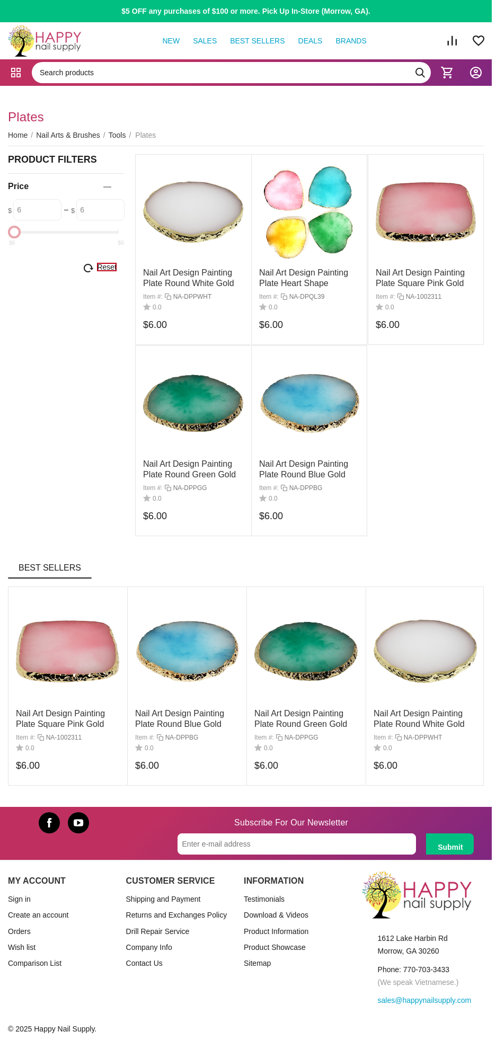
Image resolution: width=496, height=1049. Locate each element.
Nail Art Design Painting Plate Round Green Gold (300, 718)
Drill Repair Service (158, 931)
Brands (350, 41)
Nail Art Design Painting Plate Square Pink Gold (60, 718)
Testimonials (264, 899)
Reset (107, 267)
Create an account (38, 915)
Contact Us (144, 963)
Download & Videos (276, 915)
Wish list (22, 947)
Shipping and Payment (163, 899)
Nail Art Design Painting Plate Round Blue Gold (179, 718)
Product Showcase (275, 947)
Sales (205, 41)
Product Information (276, 931)
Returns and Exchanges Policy (176, 915)
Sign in (19, 899)
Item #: (153, 297)
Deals (310, 41)
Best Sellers (257, 41)
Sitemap (257, 963)
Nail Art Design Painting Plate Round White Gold (419, 718)
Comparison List (34, 963)
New (171, 41)
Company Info (149, 947)
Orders (19, 931)
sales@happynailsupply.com (425, 1000)
